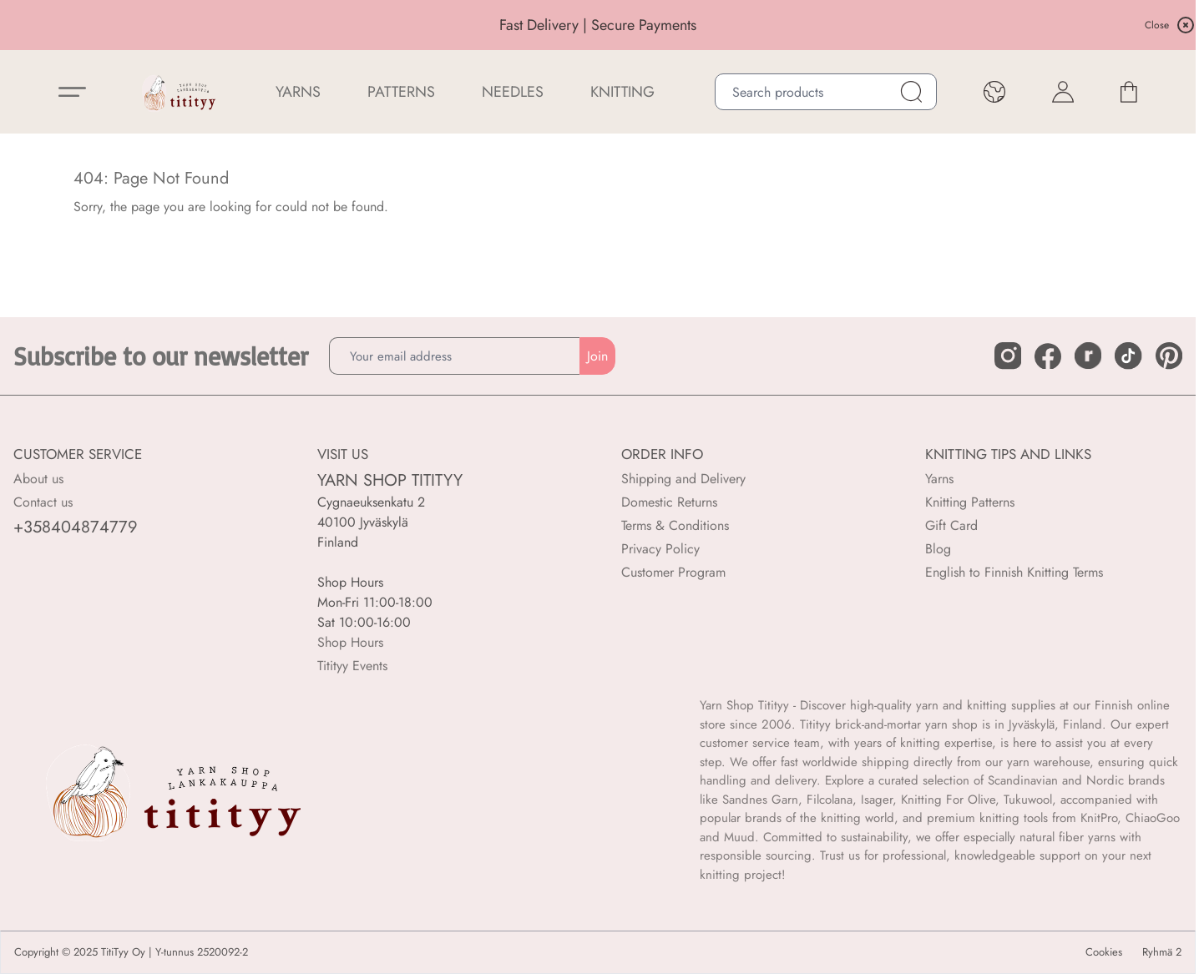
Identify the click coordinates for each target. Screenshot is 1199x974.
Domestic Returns (669, 502)
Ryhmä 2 (1161, 952)
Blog (938, 548)
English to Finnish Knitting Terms (1014, 572)
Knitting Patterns (969, 502)
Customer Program (673, 572)
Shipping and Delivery (683, 478)
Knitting (622, 92)
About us (38, 478)
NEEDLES (513, 92)
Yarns (939, 478)
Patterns (401, 92)
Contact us (43, 502)
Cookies (1103, 952)
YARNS (298, 92)
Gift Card (951, 525)
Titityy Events (352, 665)
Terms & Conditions (675, 525)
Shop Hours (350, 642)
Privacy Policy (660, 548)
